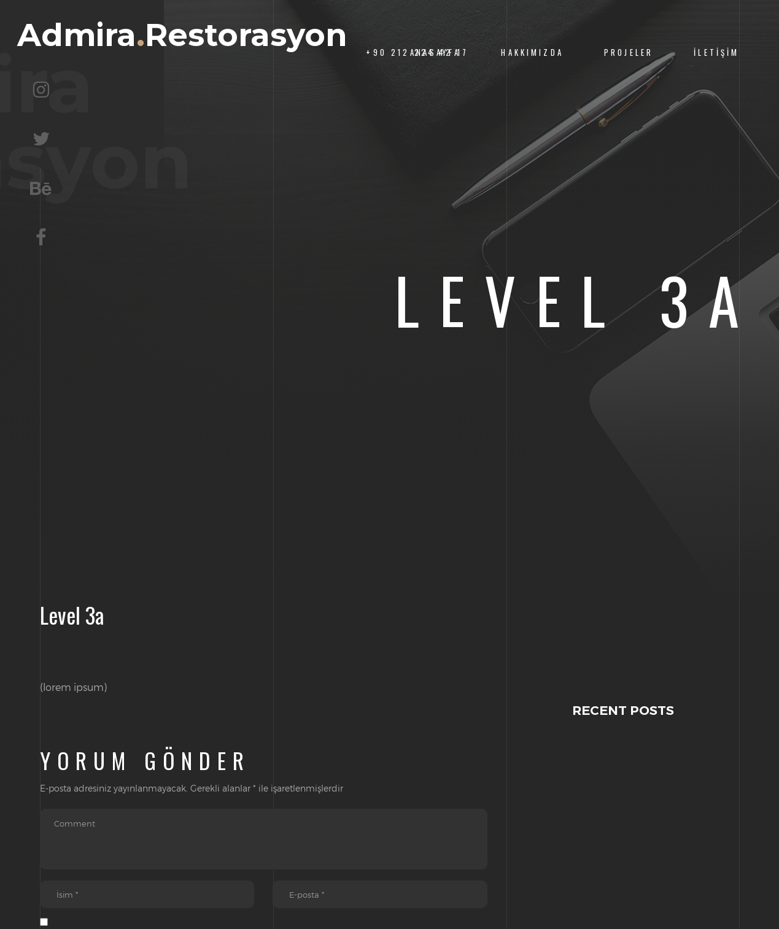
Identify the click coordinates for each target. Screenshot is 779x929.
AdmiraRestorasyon (185, 53)
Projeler (628, 52)
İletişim (716, 52)
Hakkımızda (532, 52)
